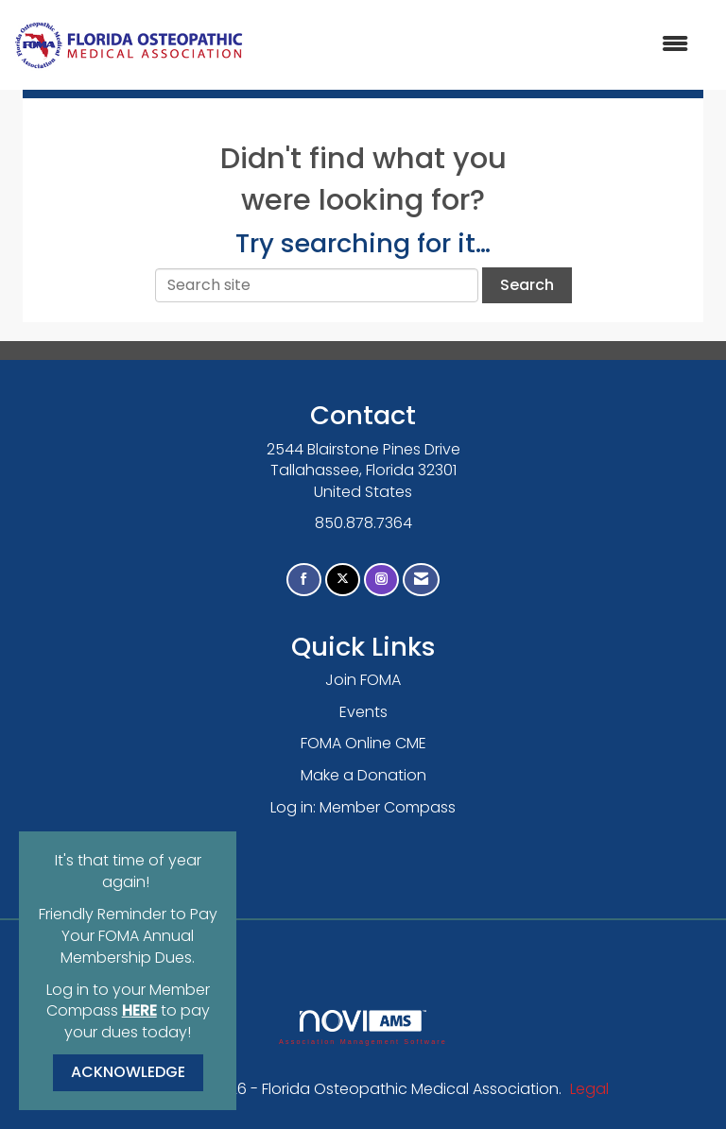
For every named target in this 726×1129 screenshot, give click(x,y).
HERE (139, 1010)
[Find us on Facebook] (303, 579)
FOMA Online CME (363, 743)
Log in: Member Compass (363, 807)
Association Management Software (363, 1027)
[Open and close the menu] (475, 45)
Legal (589, 1089)
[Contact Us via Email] (421, 579)
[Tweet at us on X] (342, 579)
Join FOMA (363, 680)
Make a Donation (363, 775)
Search (527, 285)
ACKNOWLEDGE (128, 1072)
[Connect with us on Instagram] (381, 579)
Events (363, 712)
